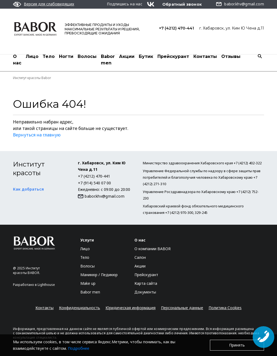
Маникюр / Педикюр (99, 274)
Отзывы (230, 56)
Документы (145, 292)
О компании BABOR (152, 248)
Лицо (32, 56)
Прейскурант (173, 56)
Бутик (146, 56)
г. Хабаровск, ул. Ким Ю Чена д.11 (231, 28)
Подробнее (78, 348)
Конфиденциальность (79, 307)
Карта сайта (145, 283)
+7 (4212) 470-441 (176, 28)
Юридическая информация (130, 307)
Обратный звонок (182, 4)
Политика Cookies (225, 307)
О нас (17, 60)
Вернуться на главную (37, 135)
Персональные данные (182, 307)
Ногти (66, 56)
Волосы (87, 56)
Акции (126, 56)
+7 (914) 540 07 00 (94, 182)
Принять (237, 345)
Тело (49, 56)
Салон (140, 257)
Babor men (108, 60)
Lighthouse (46, 284)
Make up (87, 283)
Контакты (205, 56)
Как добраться (28, 189)
